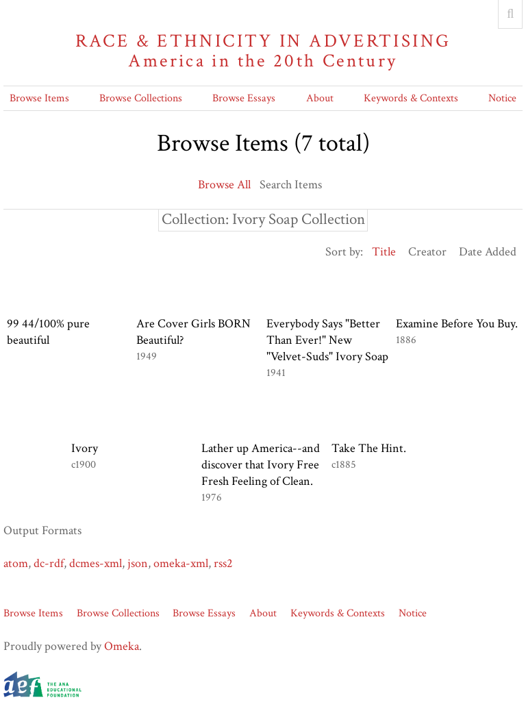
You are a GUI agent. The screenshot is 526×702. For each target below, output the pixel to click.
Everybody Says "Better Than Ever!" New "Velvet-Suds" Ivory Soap (327, 340)
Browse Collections (140, 98)
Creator (427, 252)
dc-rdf (49, 563)
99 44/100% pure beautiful (48, 332)
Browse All (224, 184)
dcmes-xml (95, 563)
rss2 (223, 563)
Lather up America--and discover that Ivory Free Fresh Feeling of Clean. (260, 464)
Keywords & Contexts (411, 98)
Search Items (291, 184)
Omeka (121, 646)
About (320, 98)
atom (15, 563)
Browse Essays (243, 98)
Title (384, 252)
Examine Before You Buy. (457, 323)
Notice (502, 98)
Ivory (84, 448)
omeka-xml (180, 563)
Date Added (487, 252)
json (137, 563)
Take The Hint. (368, 448)
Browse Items (39, 98)
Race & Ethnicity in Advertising (263, 51)
